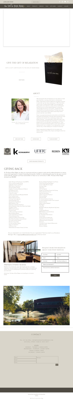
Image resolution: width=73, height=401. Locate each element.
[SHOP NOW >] (22, 80)
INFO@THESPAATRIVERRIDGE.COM (42, 340)
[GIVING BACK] (36, 139)
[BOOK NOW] (36, 2)
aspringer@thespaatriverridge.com (27, 234)
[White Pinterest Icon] (68, 1)
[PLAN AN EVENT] (53, 139)
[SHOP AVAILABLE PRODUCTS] (36, 161)
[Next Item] (67, 151)
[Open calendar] (53, 261)
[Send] (56, 365)
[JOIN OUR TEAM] (19, 139)
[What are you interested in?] (55, 264)
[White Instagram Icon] (62, 1)
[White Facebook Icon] (60, 1)
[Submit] (55, 275)
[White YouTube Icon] (65, 1)
